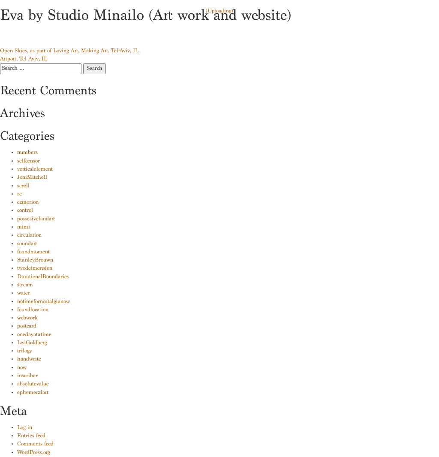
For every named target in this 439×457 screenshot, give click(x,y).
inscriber (27, 376)
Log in (24, 428)
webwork (27, 318)
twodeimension (34, 268)
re (19, 194)
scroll (23, 186)
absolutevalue (33, 384)
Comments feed (35, 444)
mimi (23, 227)
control (25, 210)
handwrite (29, 359)
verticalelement (35, 169)
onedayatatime (34, 335)
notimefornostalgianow (43, 302)
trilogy (24, 351)
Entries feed (31, 436)
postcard (26, 326)
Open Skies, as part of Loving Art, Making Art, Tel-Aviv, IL (69, 51)
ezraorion (28, 202)
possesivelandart (36, 219)
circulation (29, 235)
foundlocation (32, 310)
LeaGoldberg (32, 343)
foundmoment (33, 252)
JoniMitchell (32, 177)
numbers (27, 153)
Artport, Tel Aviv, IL (23, 59)
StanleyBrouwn (35, 260)
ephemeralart (32, 393)
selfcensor (28, 161)
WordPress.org (33, 453)
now (22, 368)
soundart (27, 244)
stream (25, 285)
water (23, 293)
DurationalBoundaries (43, 277)
